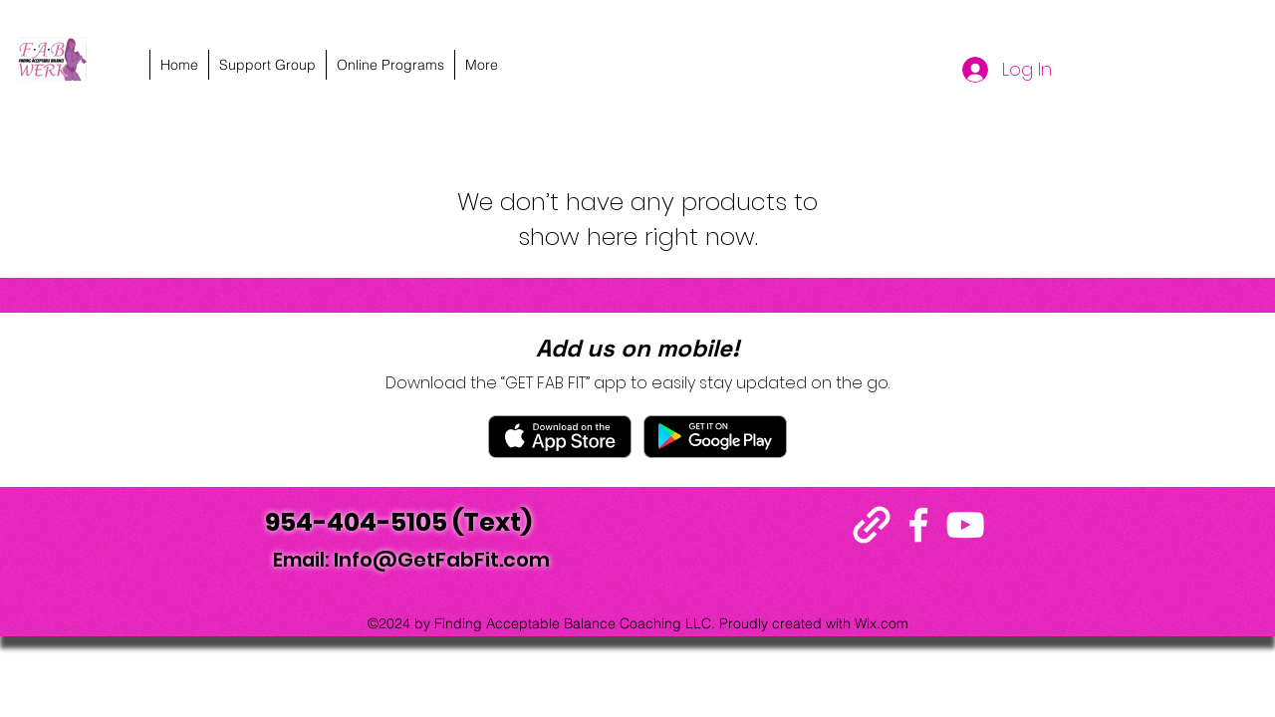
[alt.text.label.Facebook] (1076, 60)
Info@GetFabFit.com (442, 560)
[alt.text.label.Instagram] (1136, 60)
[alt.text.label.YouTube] (1106, 60)
